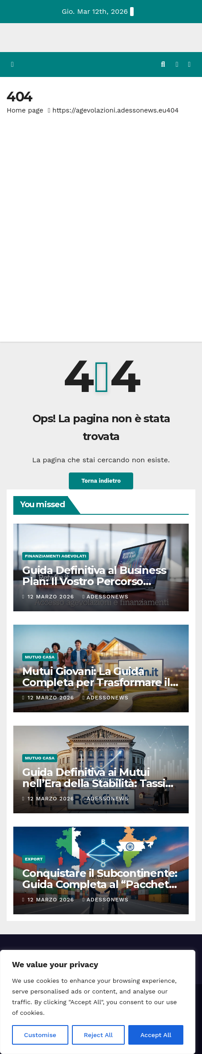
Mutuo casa (40, 656)
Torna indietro (101, 480)
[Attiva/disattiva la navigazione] (189, 65)
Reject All (98, 1034)
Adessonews (106, 597)
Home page (25, 110)
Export (34, 858)
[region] (97, 1002)
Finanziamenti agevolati (55, 555)
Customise (40, 1034)
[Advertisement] (101, 222)
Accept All (155, 1034)
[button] (163, 64)
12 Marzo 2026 (52, 597)
